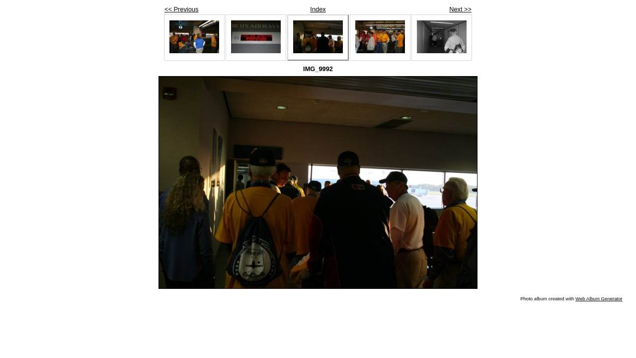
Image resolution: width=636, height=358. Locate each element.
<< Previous (181, 9)
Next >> (460, 9)
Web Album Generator (599, 298)
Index (317, 9)
